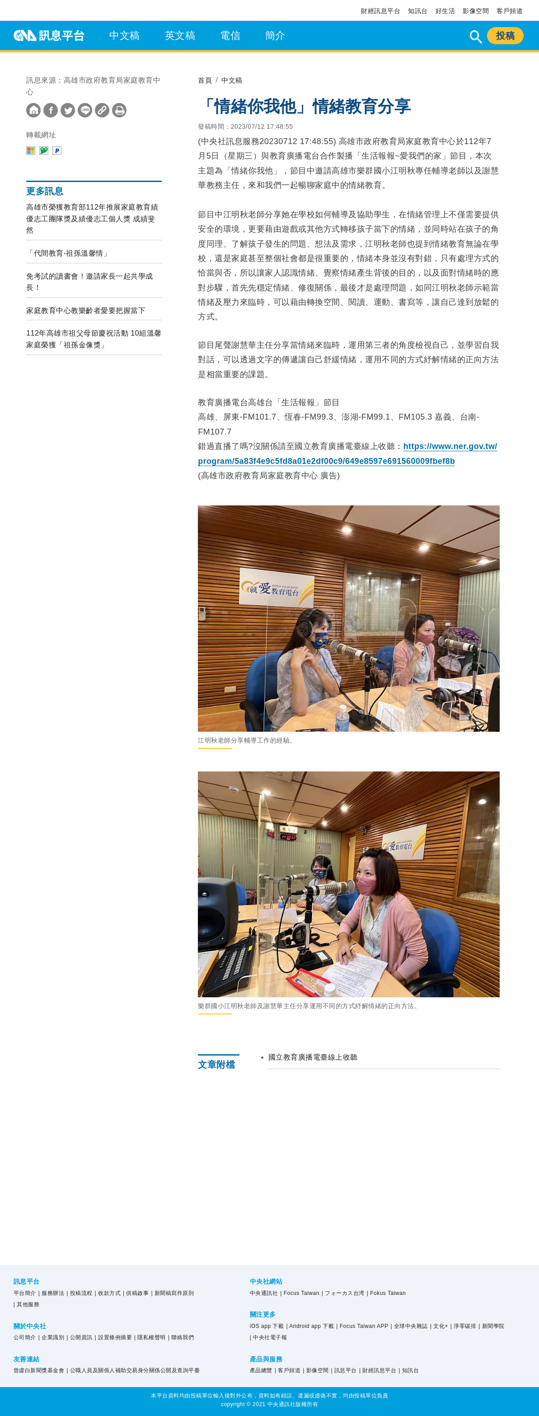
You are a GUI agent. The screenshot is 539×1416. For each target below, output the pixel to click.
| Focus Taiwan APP (362, 1326)
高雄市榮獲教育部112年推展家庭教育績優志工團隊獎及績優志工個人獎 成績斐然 (92, 218)
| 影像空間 (315, 1370)
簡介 (275, 35)
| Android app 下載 (310, 1326)
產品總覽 (261, 1370)
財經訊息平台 (380, 11)
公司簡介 (25, 1337)
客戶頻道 (510, 11)
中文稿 (124, 35)
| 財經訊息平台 (377, 1370)
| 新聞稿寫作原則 (172, 1293)
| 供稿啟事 (136, 1293)
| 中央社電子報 (268, 1337)
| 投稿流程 (79, 1293)
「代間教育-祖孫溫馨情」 (68, 253)
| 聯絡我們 (181, 1337)
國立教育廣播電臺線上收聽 (313, 1057)
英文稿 (180, 35)
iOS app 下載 (267, 1326)
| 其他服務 (26, 1304)
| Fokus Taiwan (386, 1293)
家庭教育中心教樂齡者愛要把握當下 (85, 310)
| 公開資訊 (79, 1337)
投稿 (505, 36)
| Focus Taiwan (299, 1293)
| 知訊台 (408, 1370)
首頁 (205, 80)
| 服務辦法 (51, 1293)
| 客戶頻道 (287, 1370)
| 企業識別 (51, 1337)
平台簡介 (25, 1293)
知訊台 (418, 11)
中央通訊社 (264, 1293)
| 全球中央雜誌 (408, 1326)
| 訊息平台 (344, 1370)
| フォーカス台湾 (343, 1293)
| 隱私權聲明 (150, 1337)
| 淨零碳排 (463, 1326)
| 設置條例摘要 (113, 1337)
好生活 (445, 11)
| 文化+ (439, 1326)
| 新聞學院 (491, 1326)
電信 (230, 35)
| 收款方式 (108, 1293)
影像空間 (476, 11)
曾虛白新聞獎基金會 (39, 1370)
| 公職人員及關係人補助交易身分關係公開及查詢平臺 (133, 1370)
